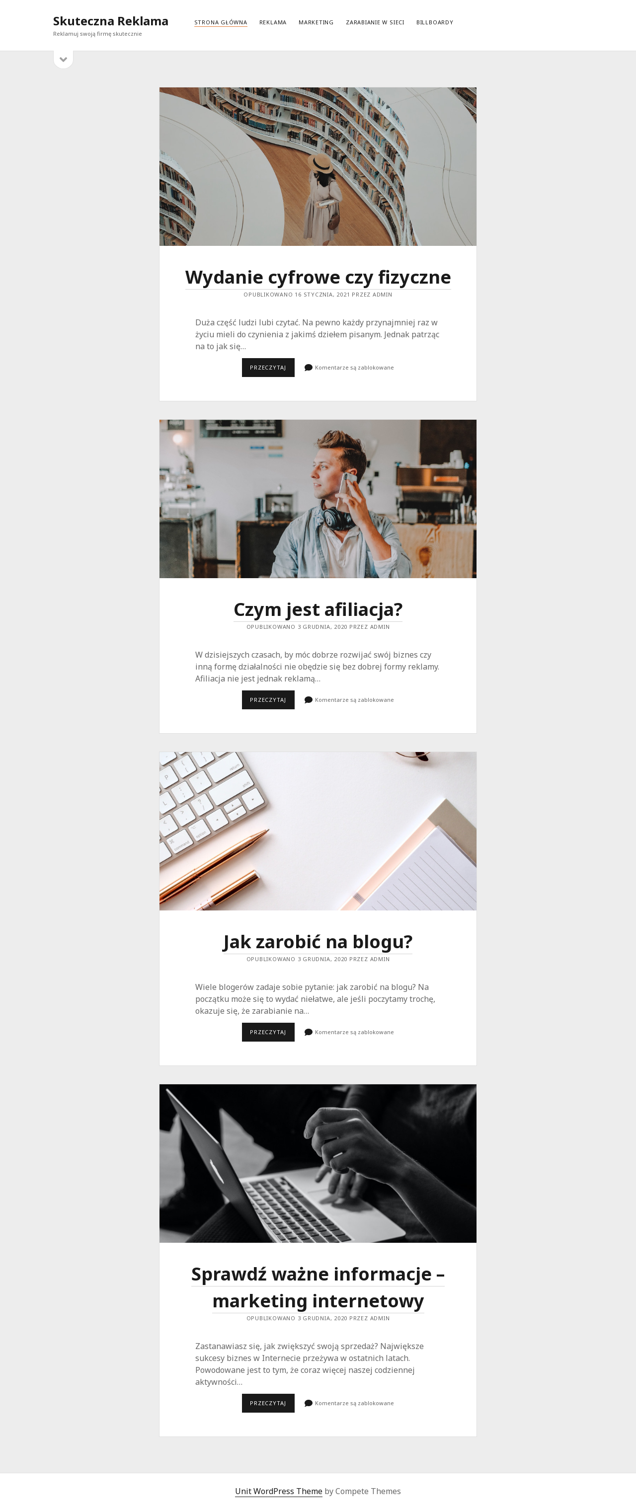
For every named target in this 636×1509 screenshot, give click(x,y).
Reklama (273, 22)
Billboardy (435, 22)
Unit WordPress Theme (278, 1491)
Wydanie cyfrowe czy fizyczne (318, 166)
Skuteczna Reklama (110, 20)
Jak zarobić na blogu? (318, 831)
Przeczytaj (272, 370)
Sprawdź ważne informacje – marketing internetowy (318, 1163)
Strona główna (220, 22)
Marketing (316, 22)
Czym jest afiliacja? (318, 499)
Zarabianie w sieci (375, 22)
